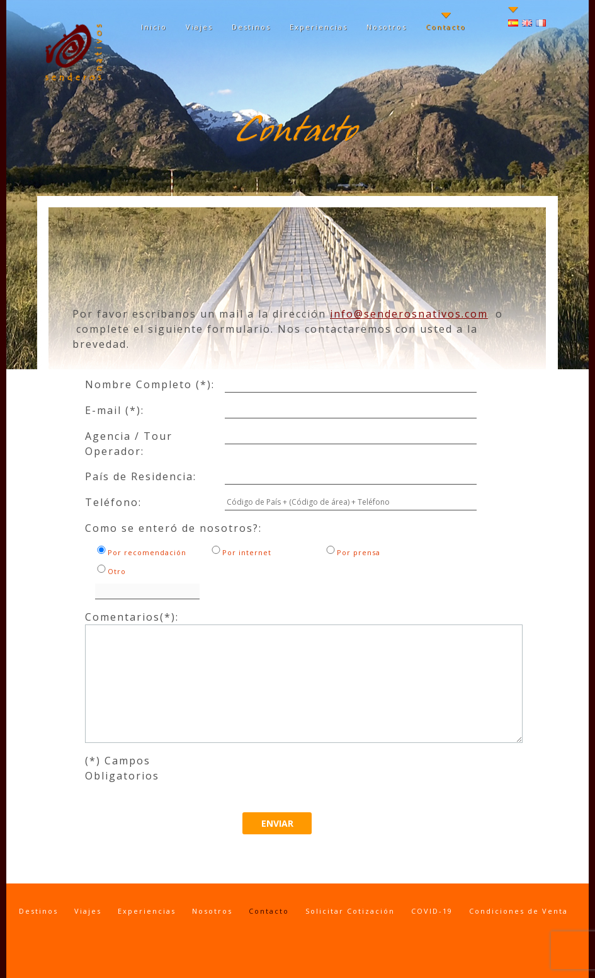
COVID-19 (432, 911)
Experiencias (319, 27)
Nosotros (386, 27)
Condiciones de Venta (518, 911)
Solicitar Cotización (350, 911)
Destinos (251, 27)
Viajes (199, 27)
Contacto (446, 27)
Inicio (154, 27)
